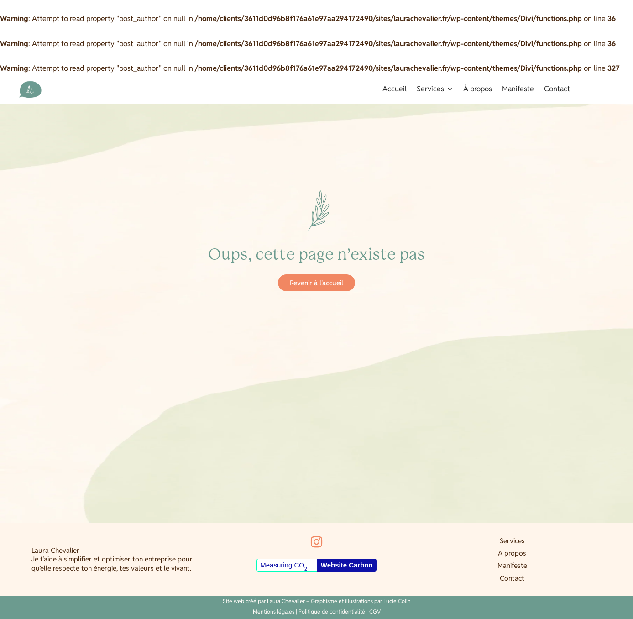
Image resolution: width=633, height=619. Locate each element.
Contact (557, 90)
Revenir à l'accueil (316, 282)
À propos (477, 90)
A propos (512, 553)
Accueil (394, 90)
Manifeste (518, 90)
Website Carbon (347, 565)
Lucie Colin (397, 601)
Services (430, 90)
